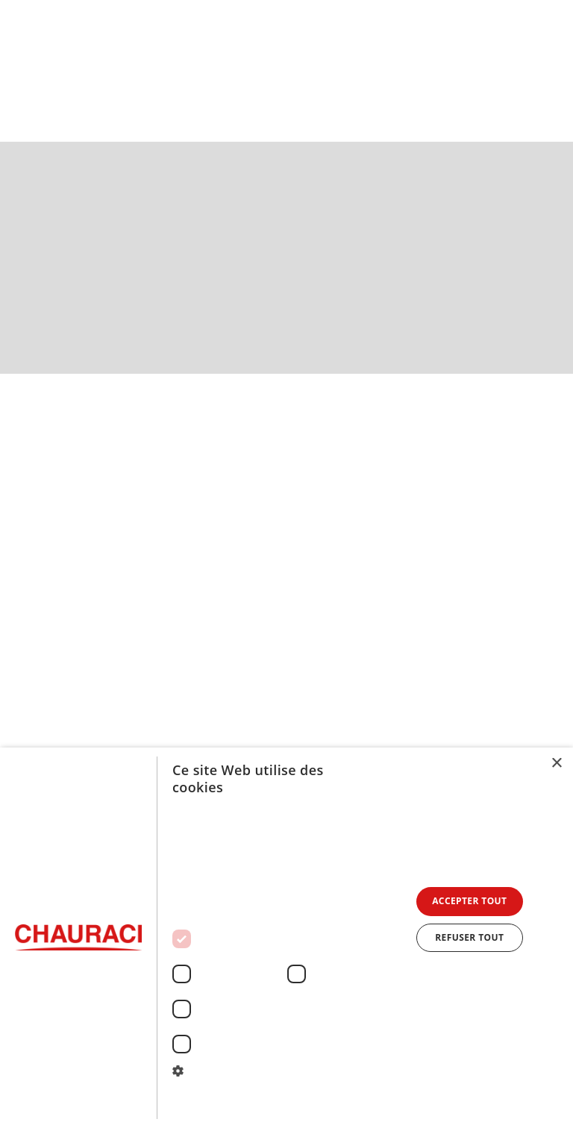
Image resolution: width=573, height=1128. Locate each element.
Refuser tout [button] (469, 937)
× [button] (556, 763)
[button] (548, 67)
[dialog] (286, 938)
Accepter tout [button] (469, 900)
